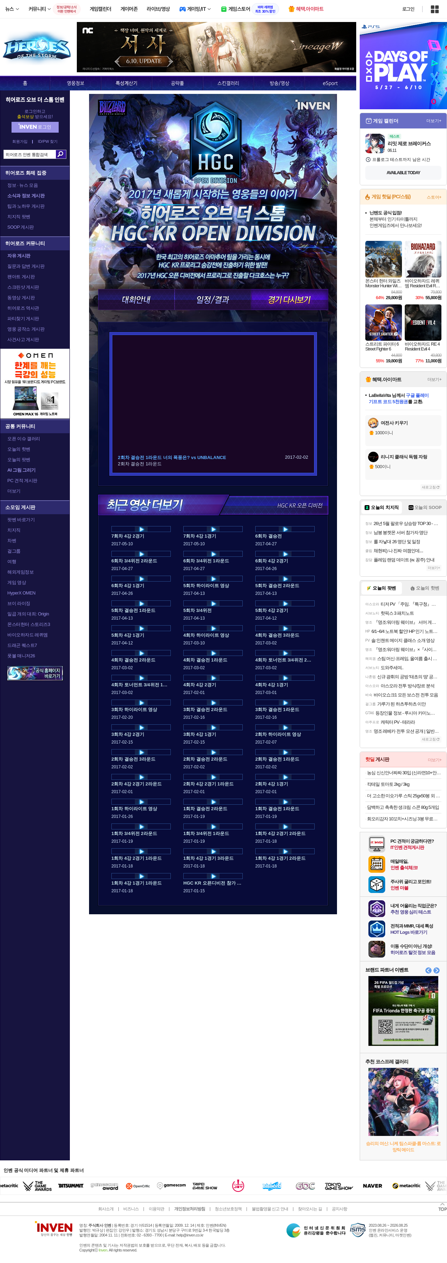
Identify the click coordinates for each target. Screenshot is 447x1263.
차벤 (11, 540)
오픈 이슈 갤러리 (23, 438)
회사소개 (105, 1208)
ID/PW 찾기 (48, 141)
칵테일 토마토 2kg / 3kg (388, 784)
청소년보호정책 (228, 1208)
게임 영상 (16, 582)
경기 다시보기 (289, 299)
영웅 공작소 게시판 (25, 329)
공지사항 (339, 1208)
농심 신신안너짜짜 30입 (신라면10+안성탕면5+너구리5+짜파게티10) (404, 772)
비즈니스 (131, 1208)
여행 (11, 561)
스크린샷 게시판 (23, 287)
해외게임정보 (20, 572)
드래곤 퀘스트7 (22, 645)
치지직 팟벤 (18, 216)
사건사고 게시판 (23, 339)
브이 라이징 (18, 603)
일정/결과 (213, 299)
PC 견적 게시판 (22, 480)
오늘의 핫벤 (18, 449)
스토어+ (434, 197)
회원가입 (20, 141)
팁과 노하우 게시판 (25, 206)
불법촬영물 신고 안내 (270, 1208)
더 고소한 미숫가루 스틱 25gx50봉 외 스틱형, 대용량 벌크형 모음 (404, 795)
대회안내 (136, 299)
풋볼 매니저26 (21, 655)
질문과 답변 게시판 (25, 266)
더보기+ (433, 121)
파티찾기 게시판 (23, 318)
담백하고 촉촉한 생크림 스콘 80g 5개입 (403, 807)
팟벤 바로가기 (21, 519)
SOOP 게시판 (20, 227)
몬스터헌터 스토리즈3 (28, 624)
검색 (61, 154)
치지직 (14, 530)
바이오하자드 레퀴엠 (27, 635)
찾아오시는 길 (310, 1208)
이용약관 (156, 1208)
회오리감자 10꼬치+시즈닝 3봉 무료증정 (404, 818)
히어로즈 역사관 (23, 308)
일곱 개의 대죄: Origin (28, 614)
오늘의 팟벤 (18, 459)
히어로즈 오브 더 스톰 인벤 (35, 99)
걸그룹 (14, 551)
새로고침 (429, 487)
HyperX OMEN (21, 593)
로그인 (408, 9)
